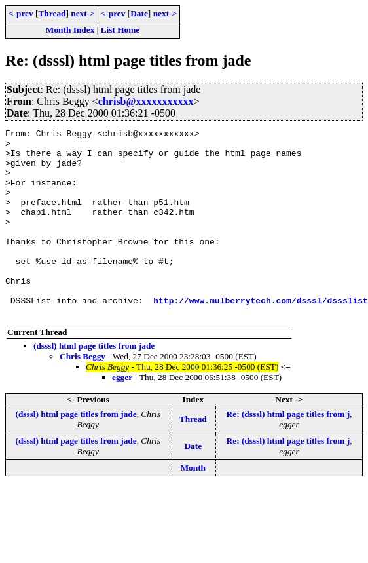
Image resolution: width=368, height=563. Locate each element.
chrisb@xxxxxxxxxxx (146, 101)
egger (122, 414)
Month (193, 505)
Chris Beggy (82, 393)
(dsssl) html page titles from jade (94, 383)
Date (139, 13)
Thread (51, 13)
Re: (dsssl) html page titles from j (288, 451)
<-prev (21, 13)
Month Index (70, 30)
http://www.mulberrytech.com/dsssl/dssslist (260, 335)
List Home (120, 30)
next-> (82, 13)
